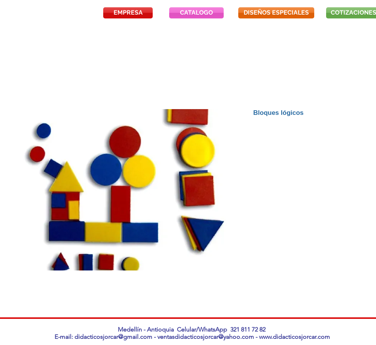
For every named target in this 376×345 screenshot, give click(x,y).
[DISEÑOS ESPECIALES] (276, 12)
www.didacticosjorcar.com (294, 336)
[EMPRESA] (128, 12)
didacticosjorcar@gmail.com (113, 336)
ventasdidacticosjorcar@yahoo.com (205, 336)
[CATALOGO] (196, 12)
